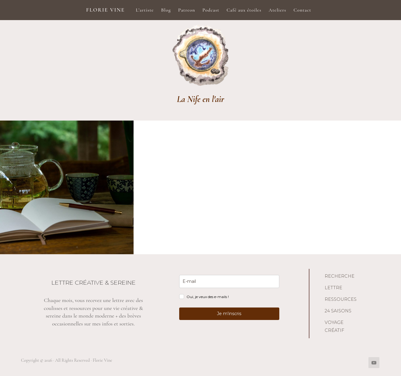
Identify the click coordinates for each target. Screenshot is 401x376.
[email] (229, 281)
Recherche (339, 276)
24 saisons (338, 311)
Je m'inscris (229, 313)
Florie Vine (105, 10)
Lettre (333, 287)
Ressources (341, 299)
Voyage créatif (334, 326)
